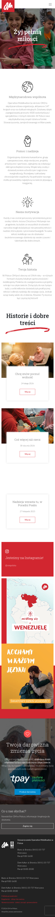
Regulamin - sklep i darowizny (12, 899)
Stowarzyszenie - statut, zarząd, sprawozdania (19, 902)
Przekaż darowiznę (28, 792)
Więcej (27, 392)
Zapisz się (27, 826)
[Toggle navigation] (50, 4)
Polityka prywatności (9, 896)
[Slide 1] (27, 65)
